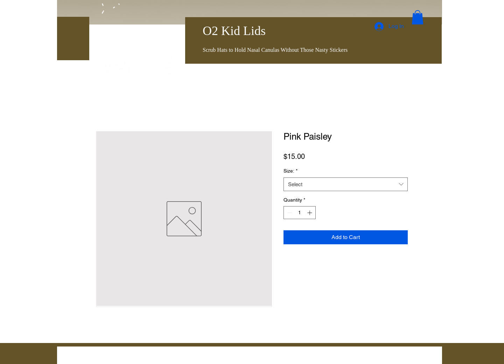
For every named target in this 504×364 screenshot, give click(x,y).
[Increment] (310, 212)
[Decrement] (289, 212)
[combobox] (346, 184)
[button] (418, 17)
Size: (291, 171)
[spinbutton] (299, 212)
